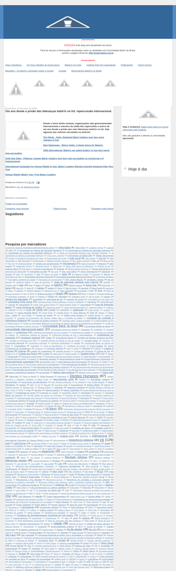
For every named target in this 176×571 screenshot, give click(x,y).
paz (104, 502)
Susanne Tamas (21, 551)
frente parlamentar (29, 417)
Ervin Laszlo (108, 398)
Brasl (84, 294)
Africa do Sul (108, 261)
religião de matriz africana (98, 524)
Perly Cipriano (107, 505)
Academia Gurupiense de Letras (30, 258)
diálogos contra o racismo (89, 373)
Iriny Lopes (53, 443)
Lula (60, 463)
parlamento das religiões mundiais (29, 499)
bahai (8, 288)
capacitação (24, 304)
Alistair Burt (57, 266)
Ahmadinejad (69, 263)
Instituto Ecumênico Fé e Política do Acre (87, 433)
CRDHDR (86, 348)
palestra (9, 499)
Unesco (93, 556)
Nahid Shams (21, 488)
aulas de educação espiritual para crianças (76, 282)
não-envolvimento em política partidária (48, 487)
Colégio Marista (94, 315)
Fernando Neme (33, 412)
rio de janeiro (74, 529)
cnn (18, 187)
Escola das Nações (16, 400)
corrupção (39, 348)
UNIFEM (72, 559)
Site (95, 546)
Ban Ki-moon (71, 288)
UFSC (100, 554)
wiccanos (18, 570)
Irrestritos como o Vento (79, 443)
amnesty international (43, 269)
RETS (80, 527)
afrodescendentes (25, 264)
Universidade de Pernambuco (20, 562)
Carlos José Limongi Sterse (44, 305)
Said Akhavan (51, 533)
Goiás (28, 423)
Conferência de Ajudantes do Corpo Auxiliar (50, 332)
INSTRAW (84, 436)
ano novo (54, 272)
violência (8, 567)
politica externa (46, 510)
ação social (75, 258)
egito (28, 390)
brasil (59, 293)
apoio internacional (89, 271)
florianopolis (26, 415)
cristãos (33, 351)
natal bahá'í (74, 488)
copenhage (34, 346)
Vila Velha (106, 565)
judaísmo (24, 451)
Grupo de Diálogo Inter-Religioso (97, 423)
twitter (86, 554)
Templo (22, 553)
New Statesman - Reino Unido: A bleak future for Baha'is (73, 145)
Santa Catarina (93, 533)
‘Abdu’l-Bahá (80, 248)
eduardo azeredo (12, 387)
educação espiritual (76, 387)
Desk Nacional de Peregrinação (72, 362)
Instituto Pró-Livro (49, 436)
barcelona (109, 288)
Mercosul (46, 474)
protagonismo (50, 518)
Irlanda (64, 443)
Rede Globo (89, 521)
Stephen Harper (64, 549)
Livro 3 (86, 461)
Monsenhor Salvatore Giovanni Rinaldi (88, 477)
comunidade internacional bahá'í (24, 329)
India (39, 431)
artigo (64, 274)
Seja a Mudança (13, 65)
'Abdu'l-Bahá (64, 247)
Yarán (38, 569)
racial (75, 518)
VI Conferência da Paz (41, 565)
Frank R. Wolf (13, 417)
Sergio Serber (50, 543)
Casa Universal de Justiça (29, 307)
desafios (32, 359)
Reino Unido (10, 524)
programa (9, 515)
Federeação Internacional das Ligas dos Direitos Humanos (87, 409)
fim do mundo (99, 412)
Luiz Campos (22, 464)
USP (111, 562)
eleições (38, 390)
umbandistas (26, 556)
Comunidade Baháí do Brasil (97, 326)
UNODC (72, 562)
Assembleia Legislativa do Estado (21, 280)
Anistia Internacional (101, 269)
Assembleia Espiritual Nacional (39, 277)
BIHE (100, 291)
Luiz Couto (49, 463)
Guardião (49, 425)
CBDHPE (12, 310)
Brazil (91, 294)
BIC (92, 291)
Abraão (11, 258)
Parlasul (50, 499)
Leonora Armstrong (52, 458)
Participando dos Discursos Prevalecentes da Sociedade (28, 502)
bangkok (84, 288)
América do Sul (104, 266)
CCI (21, 310)
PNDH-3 (23, 510)
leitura (23, 458)
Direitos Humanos (84, 376)
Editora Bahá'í (93, 385)
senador (8, 543)
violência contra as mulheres (28, 567)
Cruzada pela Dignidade (83, 351)
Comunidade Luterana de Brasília (64, 330)
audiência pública (23, 282)
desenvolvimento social (70, 359)
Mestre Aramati (60, 474)
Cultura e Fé (10, 354)
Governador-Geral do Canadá (58, 423)
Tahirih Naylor (89, 551)
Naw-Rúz (87, 487)
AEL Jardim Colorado (80, 261)
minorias (106, 474)
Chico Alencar (79, 313)
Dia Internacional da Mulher (75, 364)
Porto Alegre (79, 510)
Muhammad (47, 485)
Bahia (60, 288)
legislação (10, 457)
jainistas (69, 446)
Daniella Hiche (88, 353)
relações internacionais (29, 524)
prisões (93, 513)
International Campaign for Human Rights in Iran (27, 440)
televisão (11, 554)
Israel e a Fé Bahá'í (14, 446)
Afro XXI (11, 264)
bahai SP (30, 288)
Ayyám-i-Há (10, 285)
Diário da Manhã (29, 376)
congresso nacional (30, 337)
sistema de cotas (83, 546)
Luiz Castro (35, 464)
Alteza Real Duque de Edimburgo (80, 266)
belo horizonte (66, 291)
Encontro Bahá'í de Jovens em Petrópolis (44, 395)
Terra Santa (35, 554)
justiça (81, 451)
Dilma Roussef (46, 376)
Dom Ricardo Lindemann (61, 382)
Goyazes (77, 423)
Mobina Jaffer (10, 477)
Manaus (106, 466)
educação (58, 387)
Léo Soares (35, 458)
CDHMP (52, 310)
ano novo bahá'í (69, 271)
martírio (45, 471)
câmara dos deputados (16, 299)
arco (18, 274)
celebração (78, 310)
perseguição (28, 507)
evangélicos (39, 406)
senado (62, 540)
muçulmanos (11, 485)
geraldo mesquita (34, 420)
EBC (32, 385)
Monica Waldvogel (61, 477)
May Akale (89, 472)
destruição (94, 362)
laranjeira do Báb (63, 455)
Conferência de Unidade (80, 332)
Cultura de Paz (103, 351)
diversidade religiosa (99, 379)
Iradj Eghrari (20, 443)
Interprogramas (59, 440)
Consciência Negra (64, 338)
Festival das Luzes (74, 412)
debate (110, 354)
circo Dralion (27, 315)
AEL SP (96, 261)
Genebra (109, 417)
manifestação (11, 469)
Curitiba (45, 354)
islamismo (96, 443)
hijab (85, 425)
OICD (38, 493)
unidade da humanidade (40, 559)
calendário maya (78, 297)
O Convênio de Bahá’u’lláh (48, 490)
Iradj (7, 443)
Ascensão (96, 274)
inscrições (76, 431)
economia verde (61, 385)
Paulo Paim (77, 502)
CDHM (39, 310)
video (67, 564)
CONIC (49, 338)
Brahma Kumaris (45, 294)
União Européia (106, 556)
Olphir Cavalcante (51, 493)
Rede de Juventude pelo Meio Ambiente (64, 521)
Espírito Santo (105, 401)
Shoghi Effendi (16, 546)
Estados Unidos (44, 403)
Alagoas (102, 263)
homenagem (10, 428)
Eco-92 (47, 385)
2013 (11, 250)
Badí (30, 285)
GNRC (8, 422)
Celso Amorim (94, 310)
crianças (22, 351)
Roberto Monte (20, 533)
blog (25, 294)
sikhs (29, 546)
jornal (99, 449)
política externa (64, 510)
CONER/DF (98, 330)
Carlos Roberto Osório (68, 305)
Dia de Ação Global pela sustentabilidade (42, 364)
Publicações (127, 65)
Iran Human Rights (38, 443)
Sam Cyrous (77, 532)
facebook (109, 406)
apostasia (106, 271)
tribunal (77, 554)
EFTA (21, 390)
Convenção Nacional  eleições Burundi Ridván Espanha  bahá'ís (29, 248)
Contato (62, 71)
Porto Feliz (92, 510)
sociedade (105, 546)
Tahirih (76, 551)
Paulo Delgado (62, 502)
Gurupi (60, 425)
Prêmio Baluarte (33, 513)
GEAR (100, 417)
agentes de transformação (47, 263)
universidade (107, 559)
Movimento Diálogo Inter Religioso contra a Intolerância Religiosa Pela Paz (70, 482)
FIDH (87, 412)
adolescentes (39, 261)
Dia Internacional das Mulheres (17, 367)
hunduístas (47, 428)
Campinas (91, 302)
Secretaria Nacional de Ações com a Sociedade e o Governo (66, 535)
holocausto (105, 425)
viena (76, 565)
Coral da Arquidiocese (53, 346)
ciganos (101, 313)
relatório (47, 524)
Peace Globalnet (23, 505)
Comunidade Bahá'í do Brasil (60, 326)
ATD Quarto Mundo (74, 279)
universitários (40, 562)
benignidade (82, 291)
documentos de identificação (34, 382)
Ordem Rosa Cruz (77, 496)
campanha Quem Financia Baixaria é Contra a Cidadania (61, 302)
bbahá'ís (20, 291)
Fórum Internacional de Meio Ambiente (97, 415)
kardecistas (108, 452)
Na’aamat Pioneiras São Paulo (90, 485)
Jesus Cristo (61, 449)
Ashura (107, 274)
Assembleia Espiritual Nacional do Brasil (74, 277)
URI (104, 562)
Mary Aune (57, 471)
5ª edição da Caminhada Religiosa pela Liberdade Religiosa (82, 253)
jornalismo (109, 449)
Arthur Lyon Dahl (51, 274)
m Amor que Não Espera (78, 464)
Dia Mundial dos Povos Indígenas (82, 370)
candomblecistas (106, 302)
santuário (106, 532)
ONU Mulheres (24, 496)
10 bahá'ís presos (96, 248)
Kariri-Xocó (23, 455)
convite (77, 343)
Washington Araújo (101, 567)
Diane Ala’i (14, 376)
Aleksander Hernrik (24, 266)
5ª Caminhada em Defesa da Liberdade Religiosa (28, 253)
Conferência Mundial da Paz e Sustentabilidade (72, 335)
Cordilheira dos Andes (76, 346)
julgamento (47, 451)
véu (26, 565)
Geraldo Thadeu (52, 420)
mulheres (59, 485)
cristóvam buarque (63, 351)
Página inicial (60, 208)
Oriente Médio (94, 496)
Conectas (85, 329)
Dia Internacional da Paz (101, 364)
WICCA (8, 570)
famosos (38, 409)
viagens (57, 564)
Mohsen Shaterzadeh (30, 477)
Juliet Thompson (67, 452)
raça (67, 518)
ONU (8, 496)
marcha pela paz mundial (42, 469)
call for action (94, 297)
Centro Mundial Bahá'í (27, 313)
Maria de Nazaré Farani (15, 472)
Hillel (93, 425)
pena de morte (76, 505)
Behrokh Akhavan (34, 291)
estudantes (100, 403)
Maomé (24, 469)
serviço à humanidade (69, 543)
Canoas (11, 304)
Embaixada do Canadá (48, 393)
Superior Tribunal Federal (85, 549)
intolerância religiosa (81, 440)
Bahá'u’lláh (106, 285)
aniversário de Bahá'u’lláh (15, 272)
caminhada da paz (54, 299)
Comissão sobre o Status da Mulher (76, 321)
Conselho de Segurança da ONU (22, 341)
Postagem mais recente (17, 208)
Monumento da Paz (54, 480)
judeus (35, 451)
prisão (83, 513)
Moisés (47, 477)
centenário (9, 313)
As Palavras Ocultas (80, 274)
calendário (63, 296)
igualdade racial (101, 428)
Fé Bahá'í (51, 408)
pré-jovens (105, 510)
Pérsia (64, 507)
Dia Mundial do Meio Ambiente (52, 370)
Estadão (30, 403)
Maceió (94, 463)
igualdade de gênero (81, 428)
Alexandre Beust (42, 266)
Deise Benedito (90, 357)
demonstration (105, 357)
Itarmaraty (38, 446)
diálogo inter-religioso (64, 372)
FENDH (8, 412)
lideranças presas (32, 187)
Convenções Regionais (37, 343)
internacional (99, 435)
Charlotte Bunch (62, 313)
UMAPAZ (109, 554)
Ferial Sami (19, 412)
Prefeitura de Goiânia (14, 513)
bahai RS (20, 288)
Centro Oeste (47, 313)
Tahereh (66, 551)
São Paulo (10, 535)
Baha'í (38, 285)
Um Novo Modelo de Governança (43, 65)
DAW (102, 354)
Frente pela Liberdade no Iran (53, 417)
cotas (76, 348)
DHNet (104, 362)
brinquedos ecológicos (17, 297)
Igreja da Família (62, 428)
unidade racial (59, 559)
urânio (96, 562)
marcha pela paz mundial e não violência (73, 469)
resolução (42, 526)
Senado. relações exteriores (98, 540)
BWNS (51, 296)
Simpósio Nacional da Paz (45, 546)
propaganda (36, 518)
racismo (86, 518)
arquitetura (28, 274)
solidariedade (11, 548)
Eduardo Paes (28, 387)
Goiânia (18, 422)
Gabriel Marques (77, 417)
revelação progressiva (28, 529)
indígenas (63, 430)
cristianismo (46, 351)
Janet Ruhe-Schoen (103, 446)
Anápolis (60, 269)
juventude (94, 451)
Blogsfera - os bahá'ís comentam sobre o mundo (29, 71)
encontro (98, 393)
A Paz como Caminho (55, 256)
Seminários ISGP (46, 540)
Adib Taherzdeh (24, 261)
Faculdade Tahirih (15, 409)
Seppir (39, 543)
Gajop (91, 417)
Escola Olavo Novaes (87, 401)
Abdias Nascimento (104, 255)
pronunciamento (20, 518)
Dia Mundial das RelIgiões (25, 370)
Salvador (64, 532)
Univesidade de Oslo (57, 562)
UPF (81, 562)
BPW (32, 294)
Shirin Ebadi (107, 543)
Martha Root (33, 472)
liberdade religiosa (76, 457)
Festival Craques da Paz (53, 412)
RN (102, 530)
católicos (109, 307)
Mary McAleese (75, 472)
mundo (71, 485)
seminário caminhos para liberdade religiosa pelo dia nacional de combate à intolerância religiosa (63, 538)
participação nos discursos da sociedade (92, 499)
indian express (50, 431)
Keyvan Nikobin (37, 455)
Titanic (56, 554)
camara (106, 296)
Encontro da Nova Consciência (78, 395)
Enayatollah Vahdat (69, 393)
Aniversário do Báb (38, 271)
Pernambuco (13, 507)
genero (11, 420)
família (28, 409)
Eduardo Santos (44, 387)
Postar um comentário (16, 203)
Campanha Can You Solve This (100, 299)
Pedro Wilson (41, 505)
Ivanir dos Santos (54, 446)
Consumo (106, 341)
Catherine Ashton (96, 307)
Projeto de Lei (96, 515)
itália (28, 446)
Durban (22, 385)
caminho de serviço (75, 299)
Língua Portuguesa (41, 461)
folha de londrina (51, 415)
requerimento (28, 527)
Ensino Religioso (52, 398)
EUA (29, 406)
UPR (88, 562)
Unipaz (81, 559)
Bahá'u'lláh (91, 285)
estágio (57, 403)
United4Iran (93, 559)
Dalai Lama (57, 354)
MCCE (100, 471)
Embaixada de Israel (25, 393)
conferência (21, 332)
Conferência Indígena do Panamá (33, 335)
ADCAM (102, 258)
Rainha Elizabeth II (102, 518)
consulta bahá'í (91, 340)
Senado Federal (76, 540)
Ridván (60, 529)
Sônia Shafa (49, 549)
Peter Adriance (77, 507)
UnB (71, 556)
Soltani (24, 548)
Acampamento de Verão (56, 258)
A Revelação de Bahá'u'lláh (79, 255)
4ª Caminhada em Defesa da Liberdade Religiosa (87, 250)
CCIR (29, 310)
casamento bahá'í (53, 307)
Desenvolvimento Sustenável (97, 359)
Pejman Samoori (58, 505)
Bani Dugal (97, 288)
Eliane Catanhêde (71, 390)
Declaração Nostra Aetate (32, 357)
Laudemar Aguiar (81, 455)
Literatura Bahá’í (71, 461)
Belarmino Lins (51, 291)
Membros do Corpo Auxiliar (28, 474)
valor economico (14, 565)
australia (106, 282)
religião (58, 523)
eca (38, 385)
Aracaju (8, 274)
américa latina (11, 269)
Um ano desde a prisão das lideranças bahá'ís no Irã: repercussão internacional (58, 111)
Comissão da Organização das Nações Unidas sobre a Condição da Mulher (50, 318)
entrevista (84, 398)
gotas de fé (38, 423)
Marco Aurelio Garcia (101, 469)
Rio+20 (92, 529)
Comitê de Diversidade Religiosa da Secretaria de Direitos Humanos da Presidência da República (62, 323)
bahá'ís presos (75, 285)
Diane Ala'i (108, 372)
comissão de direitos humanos (44, 320)
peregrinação (92, 505)
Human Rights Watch (29, 428)
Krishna (50, 455)
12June (110, 247)
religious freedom (12, 527)
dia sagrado (44, 372)
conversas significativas (60, 343)
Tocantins (66, 554)
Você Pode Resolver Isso (55, 567)
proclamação (105, 513)
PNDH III (12, 510)
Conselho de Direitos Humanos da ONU (95, 338)
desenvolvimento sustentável (19, 361)
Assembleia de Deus (13, 277)
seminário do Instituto (25, 540)
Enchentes (85, 393)
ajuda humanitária (88, 264)
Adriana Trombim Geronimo (58, 261)
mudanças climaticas (29, 485)
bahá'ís (58, 285)
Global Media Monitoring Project (85, 420)
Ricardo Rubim (48, 530)
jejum (50, 449)
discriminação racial (63, 379)
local (104, 461)
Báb (21, 285)
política (33, 510)
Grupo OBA (36, 425)
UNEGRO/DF (81, 556)
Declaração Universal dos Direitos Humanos (63, 357)
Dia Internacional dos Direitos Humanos (51, 367)
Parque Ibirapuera (63, 499)
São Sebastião (28, 535)
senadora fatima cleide (24, 543)
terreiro (47, 554)
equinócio (96, 398)
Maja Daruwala (92, 466)
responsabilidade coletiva (62, 526)
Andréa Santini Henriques (78, 269)
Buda (32, 297)
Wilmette (28, 570)
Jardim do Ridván (32, 449)
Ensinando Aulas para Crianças (29, 398)
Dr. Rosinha (80, 382)
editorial (107, 385)
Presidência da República (54, 513)
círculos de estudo (44, 315)
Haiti (77, 425)
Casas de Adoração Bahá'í (75, 307)
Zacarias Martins (52, 570)
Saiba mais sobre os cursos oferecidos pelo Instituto (145, 128)
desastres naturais (47, 359)
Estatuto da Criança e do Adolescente (78, 403)
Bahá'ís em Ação (73, 65)
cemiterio (106, 310)
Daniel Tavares (71, 354)
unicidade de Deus (16, 559)
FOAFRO (38, 415)
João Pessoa (75, 449)
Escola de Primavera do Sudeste (44, 400)
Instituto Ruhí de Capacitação (101, 65)
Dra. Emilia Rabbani (96, 382)
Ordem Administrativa (56, 496)
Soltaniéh (36, 548)
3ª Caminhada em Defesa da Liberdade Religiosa (39, 250)
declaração (13, 356)
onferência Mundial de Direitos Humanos (77, 493)
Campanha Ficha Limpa (20, 302)
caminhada (37, 299)
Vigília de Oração (90, 564)
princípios (73, 513)
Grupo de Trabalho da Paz (16, 425)
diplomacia (62, 376)
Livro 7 (95, 461)
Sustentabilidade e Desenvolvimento (45, 551)
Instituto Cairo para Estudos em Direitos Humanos (48, 433)
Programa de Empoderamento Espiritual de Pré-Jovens (45, 515)
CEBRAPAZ (64, 310)
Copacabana (20, 346)
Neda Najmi (99, 488)
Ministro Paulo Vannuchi (88, 474)
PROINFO (83, 515)
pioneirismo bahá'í (105, 507)
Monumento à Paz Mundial (29, 479)
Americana (26, 269)
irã (22, 187)
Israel (107, 443)
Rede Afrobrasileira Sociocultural (31, 521)
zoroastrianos (68, 570)
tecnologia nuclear (106, 551)
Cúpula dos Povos (28, 353)
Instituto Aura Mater (90, 431)
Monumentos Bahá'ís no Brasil (86, 71)
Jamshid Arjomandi (83, 446)
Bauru (10, 291)
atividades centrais (95, 279)
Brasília (73, 293)
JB (43, 449)
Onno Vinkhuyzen (104, 493)
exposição (97, 406)
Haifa (69, 425)
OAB (67, 490)
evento (50, 406)
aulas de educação (42, 282)
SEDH (100, 535)
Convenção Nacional (14, 343)
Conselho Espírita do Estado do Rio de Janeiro (60, 341)
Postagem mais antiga (102, 208)
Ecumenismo (77, 385)
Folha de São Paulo (70, 414)
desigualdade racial (47, 362)
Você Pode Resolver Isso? (79, 567)
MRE (107, 482)
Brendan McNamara (105, 294)
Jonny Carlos (88, 449)
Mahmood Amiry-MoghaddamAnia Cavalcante (35, 466)
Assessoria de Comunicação (50, 280)
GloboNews (106, 420)
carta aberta (85, 304)
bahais (40, 288)
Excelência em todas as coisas (77, 406)
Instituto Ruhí (67, 436)
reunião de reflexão (95, 527)
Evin (59, 406)
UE (93, 554)
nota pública (21, 490)
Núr (31, 490)
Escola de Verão (68, 401)
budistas (41, 297)
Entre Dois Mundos (69, 398)
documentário (11, 382)
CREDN (97, 348)
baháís (51, 288)
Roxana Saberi (36, 532)
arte (38, 274)
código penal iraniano (74, 315)
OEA (31, 493)
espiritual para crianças (14, 403)
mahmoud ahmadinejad (69, 466)
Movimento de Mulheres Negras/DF (20, 482)
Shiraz (86, 543)
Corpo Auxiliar (96, 346)
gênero (21, 420)
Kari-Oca (11, 455)
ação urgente (90, 258)
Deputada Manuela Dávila (15, 359)
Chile (92, 313)
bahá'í (47, 285)
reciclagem (9, 521)
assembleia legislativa (104, 277)
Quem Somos (144, 65)
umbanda (12, 556)
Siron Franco (65, 546)
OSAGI (108, 496)
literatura (56, 461)
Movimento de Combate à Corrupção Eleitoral (88, 479)
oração (38, 496)
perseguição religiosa (48, 507)
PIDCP (91, 507)
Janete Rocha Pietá (13, 449)
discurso (82, 379)
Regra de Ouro (104, 521)
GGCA (65, 420)
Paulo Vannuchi (92, 502)
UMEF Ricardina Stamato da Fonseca (50, 556)
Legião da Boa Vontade (101, 455)
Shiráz (95, 543)
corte (69, 348)
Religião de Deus (76, 524)
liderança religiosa (102, 458)
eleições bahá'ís (52, 390)
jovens (11, 451)
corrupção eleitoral (54, 348)
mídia (71, 474)
